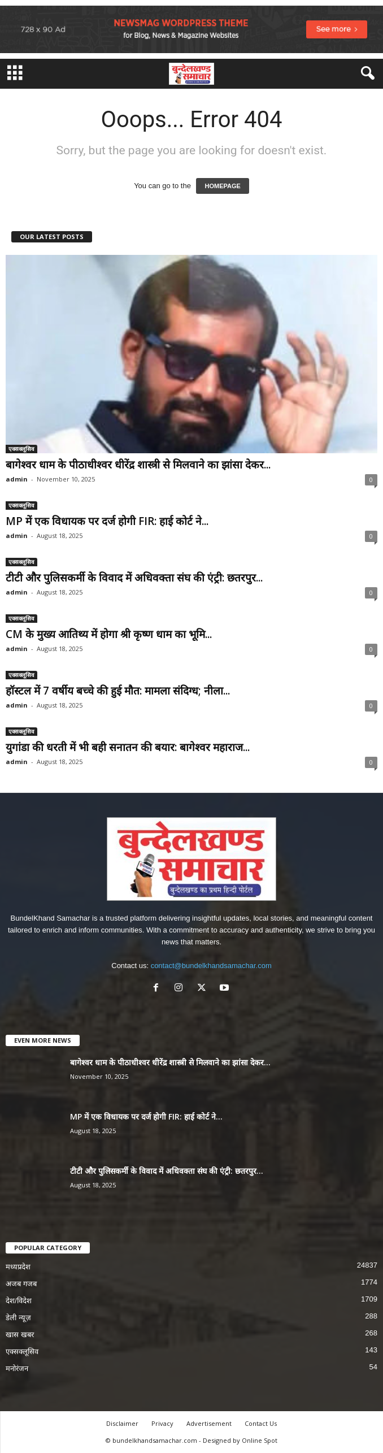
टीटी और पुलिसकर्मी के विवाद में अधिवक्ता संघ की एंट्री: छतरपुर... (134, 577)
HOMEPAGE (222, 186)
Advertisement (209, 1423)
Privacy (162, 1423)
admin (17, 479)
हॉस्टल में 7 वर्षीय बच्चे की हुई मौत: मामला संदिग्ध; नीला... (118, 690)
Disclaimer (122, 1423)
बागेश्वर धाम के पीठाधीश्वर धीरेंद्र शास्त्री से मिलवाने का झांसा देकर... (138, 464)
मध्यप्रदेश (18, 1267)
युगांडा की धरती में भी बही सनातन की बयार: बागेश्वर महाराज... (128, 747)
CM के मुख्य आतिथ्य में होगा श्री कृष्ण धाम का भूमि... (109, 634)
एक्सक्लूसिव (21, 449)
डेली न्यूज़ (18, 1317)
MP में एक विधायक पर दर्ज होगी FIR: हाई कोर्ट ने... (107, 521)
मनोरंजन (17, 1368)
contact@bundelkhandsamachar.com (211, 965)
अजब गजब (21, 1283)
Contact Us (261, 1423)
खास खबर (20, 1334)
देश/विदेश (19, 1300)
